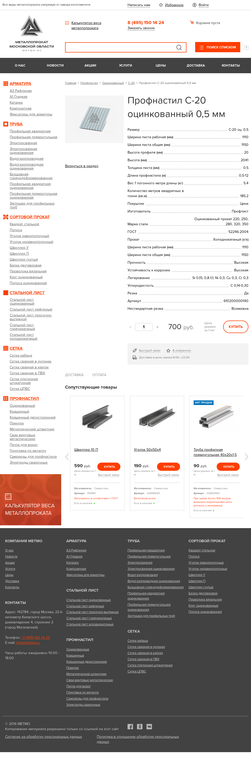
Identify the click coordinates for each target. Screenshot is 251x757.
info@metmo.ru (28, 643)
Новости (55, 65)
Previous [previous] (67, 456)
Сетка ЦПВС (137, 671)
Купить (236, 327)
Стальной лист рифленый (85, 606)
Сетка (134, 631)
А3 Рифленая (76, 550)
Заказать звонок (141, 28)
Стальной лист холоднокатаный (89, 624)
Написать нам (139, 5)
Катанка (72, 563)
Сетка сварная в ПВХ (143, 659)
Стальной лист (82, 590)
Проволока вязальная (205, 600)
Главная (70, 83)
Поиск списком (221, 47)
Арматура (76, 541)
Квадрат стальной (202, 550)
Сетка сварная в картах (145, 653)
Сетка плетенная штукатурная (150, 665)
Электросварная (140, 563)
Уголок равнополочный (206, 563)
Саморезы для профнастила (87, 699)
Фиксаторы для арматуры (85, 575)
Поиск (179, 47)
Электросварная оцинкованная (151, 569)
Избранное (174, 5)
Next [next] (246, 456)
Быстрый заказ (149, 350)
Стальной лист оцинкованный (88, 600)
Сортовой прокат (207, 541)
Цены (161, 65)
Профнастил (89, 83)
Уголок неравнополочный (208, 569)
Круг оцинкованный (203, 606)
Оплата (99, 375)
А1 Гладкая (74, 557)
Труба (134, 541)
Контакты (231, 65)
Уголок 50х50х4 (147, 449)
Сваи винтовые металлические (89, 680)
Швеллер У (197, 575)
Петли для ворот (78, 686)
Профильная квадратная (146, 550)
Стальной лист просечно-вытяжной (92, 612)
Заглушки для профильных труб (151, 616)
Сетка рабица (138, 641)
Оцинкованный (113, 83)
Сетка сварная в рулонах (146, 647)
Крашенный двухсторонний (86, 662)
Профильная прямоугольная (149, 557)
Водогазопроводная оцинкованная (154, 581)
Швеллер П (197, 581)
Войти (204, 5)
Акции (90, 65)
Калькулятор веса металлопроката (86, 25)
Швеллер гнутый (201, 587)
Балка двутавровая (203, 593)
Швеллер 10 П (86, 449)
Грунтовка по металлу (82, 692)
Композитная (76, 569)
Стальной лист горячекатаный (89, 618)
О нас (20, 65)
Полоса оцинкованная (205, 612)
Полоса (194, 557)
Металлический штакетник (86, 674)
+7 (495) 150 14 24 (35, 637)
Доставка (196, 65)
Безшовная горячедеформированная (156, 587)
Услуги (125, 65)
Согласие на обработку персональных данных (43, 736)
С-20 (131, 83)
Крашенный (75, 656)
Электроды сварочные (83, 705)
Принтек (72, 668)
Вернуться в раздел (81, 166)
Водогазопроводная (143, 575)
